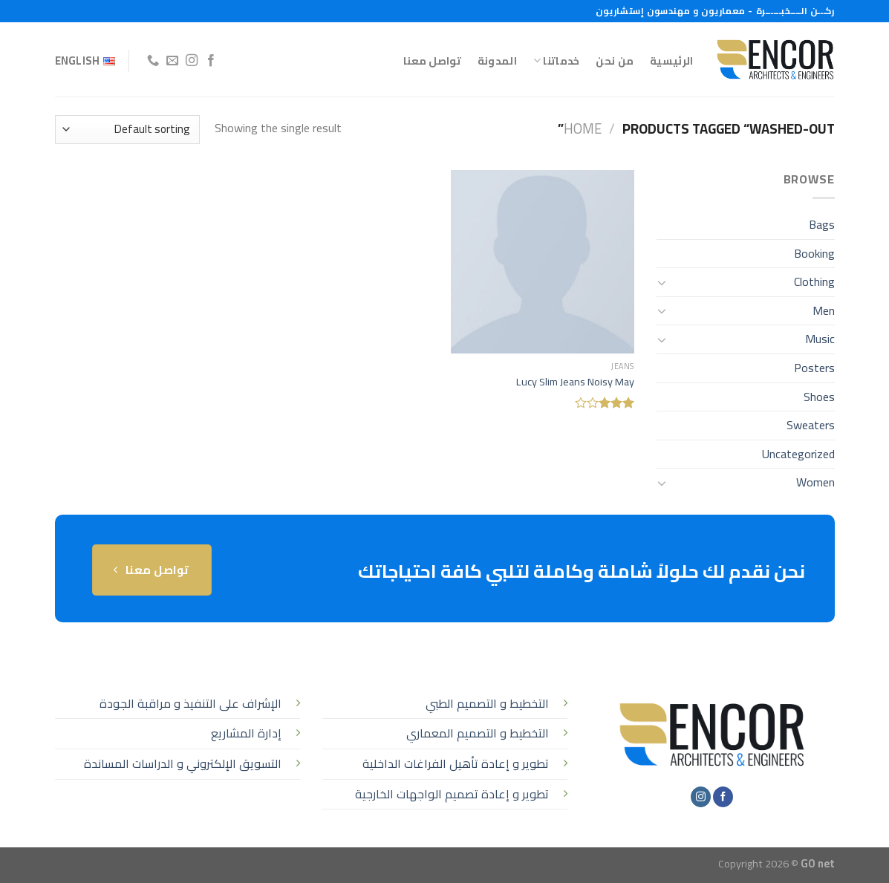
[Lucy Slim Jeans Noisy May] (542, 261)
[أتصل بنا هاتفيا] (153, 61)
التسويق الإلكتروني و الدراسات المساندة (182, 763)
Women (815, 482)
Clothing (814, 281)
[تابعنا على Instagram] (192, 61)
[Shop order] (127, 129)
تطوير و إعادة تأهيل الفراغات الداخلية (455, 763)
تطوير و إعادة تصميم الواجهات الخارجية (452, 794)
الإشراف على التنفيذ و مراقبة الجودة (190, 703)
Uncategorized (798, 454)
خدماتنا (556, 60)
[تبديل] (662, 282)
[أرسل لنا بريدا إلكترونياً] (172, 61)
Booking (814, 253)
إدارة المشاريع (246, 733)
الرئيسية (671, 60)
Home (583, 129)
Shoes (819, 396)
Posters (814, 367)
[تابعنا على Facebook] (211, 61)
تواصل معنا (432, 60)
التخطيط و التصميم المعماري (477, 733)
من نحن (615, 60)
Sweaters (811, 425)
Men (824, 310)
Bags (822, 224)
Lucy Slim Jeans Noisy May (575, 382)
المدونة (497, 60)
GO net (818, 863)
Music (820, 339)
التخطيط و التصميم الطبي (487, 703)
